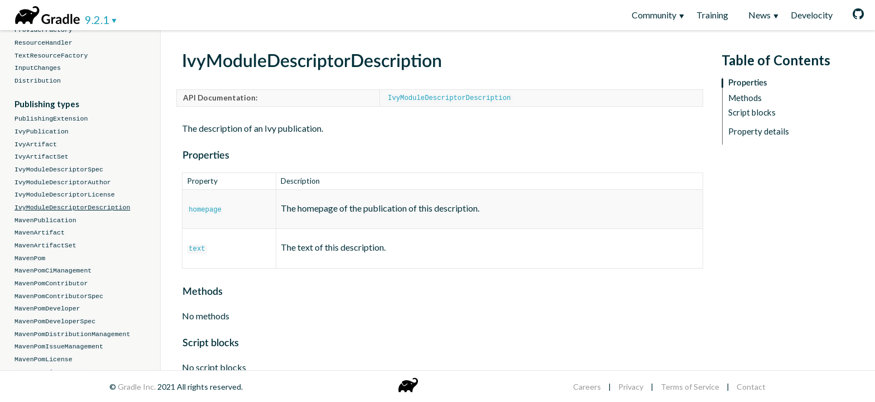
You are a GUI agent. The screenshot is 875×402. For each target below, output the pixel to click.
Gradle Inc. (137, 386)
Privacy (630, 386)
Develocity (812, 14)
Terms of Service (690, 386)
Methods (745, 98)
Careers (587, 386)
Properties (747, 83)
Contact (751, 386)
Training (712, 14)
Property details (758, 131)
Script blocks (752, 112)
